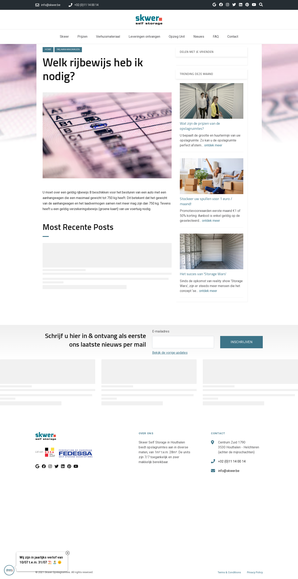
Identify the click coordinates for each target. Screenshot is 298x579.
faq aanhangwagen (68, 49)
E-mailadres (160, 331)
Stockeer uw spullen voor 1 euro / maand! (206, 201)
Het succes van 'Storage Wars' (203, 274)
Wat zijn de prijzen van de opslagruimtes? (200, 126)
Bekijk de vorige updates (170, 353)
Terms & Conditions (229, 572)
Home (48, 49)
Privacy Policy (255, 572)
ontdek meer (213, 145)
